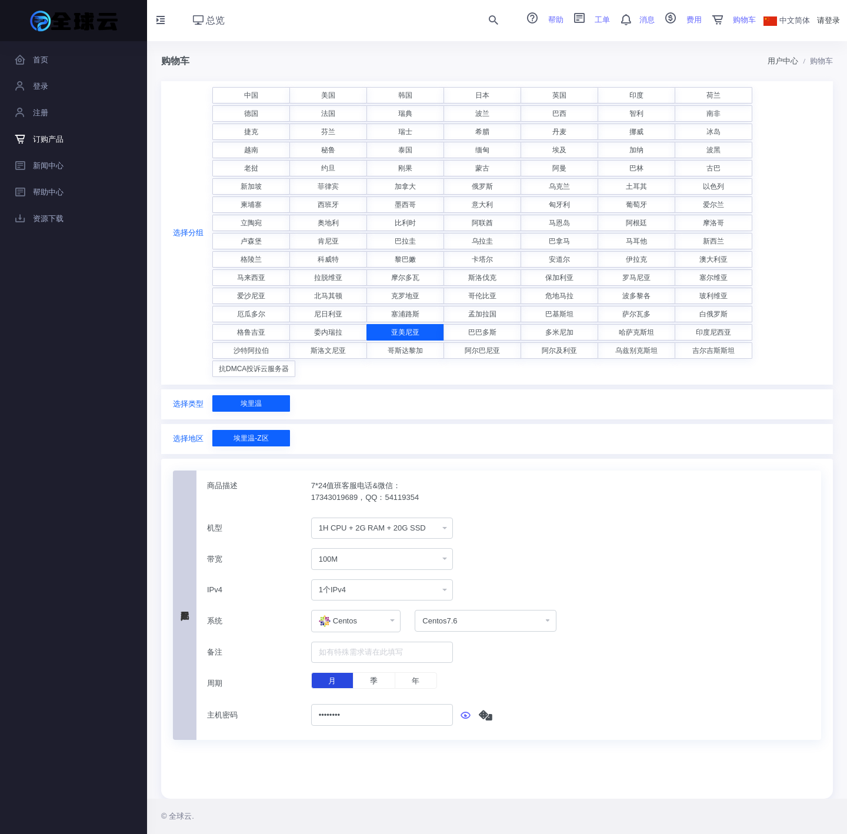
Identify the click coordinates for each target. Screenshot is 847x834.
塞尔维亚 (713, 277)
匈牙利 (559, 205)
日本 (482, 95)
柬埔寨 (251, 205)
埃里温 (251, 403)
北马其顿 (328, 296)
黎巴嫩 (405, 259)
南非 (713, 113)
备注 (214, 652)
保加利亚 (559, 277)
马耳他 (636, 241)
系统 (214, 620)
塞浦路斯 (405, 314)
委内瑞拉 (328, 332)
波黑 (713, 150)
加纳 (636, 150)
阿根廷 (636, 223)
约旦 (328, 168)
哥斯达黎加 (405, 350)
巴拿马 (559, 241)
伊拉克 (636, 259)
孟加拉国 (482, 314)
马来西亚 (251, 277)
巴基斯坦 (559, 314)
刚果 (405, 168)
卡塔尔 (482, 259)
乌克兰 (559, 186)
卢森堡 (251, 241)
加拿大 (405, 186)
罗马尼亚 (636, 277)
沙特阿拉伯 (251, 350)
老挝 (251, 168)
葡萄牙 (636, 205)
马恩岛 (559, 223)
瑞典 (405, 113)
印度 (636, 95)
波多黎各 (636, 296)
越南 (251, 150)
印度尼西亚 (713, 332)
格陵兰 (251, 259)
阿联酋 (482, 223)
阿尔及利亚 (559, 350)
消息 (633, 19)
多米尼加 (559, 332)
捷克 (251, 132)
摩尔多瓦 (405, 277)
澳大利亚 (713, 259)
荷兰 (713, 95)
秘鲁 (328, 150)
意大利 (482, 205)
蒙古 (482, 168)
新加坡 (251, 186)
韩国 (405, 95)
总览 (209, 20)
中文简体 (787, 20)
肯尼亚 (328, 241)
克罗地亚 (405, 296)
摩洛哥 (713, 223)
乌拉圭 (482, 241)
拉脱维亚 (328, 277)
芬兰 (328, 132)
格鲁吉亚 (251, 332)
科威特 (328, 259)
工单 (588, 19)
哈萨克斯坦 (636, 332)
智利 (636, 113)
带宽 (214, 559)
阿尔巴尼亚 (482, 350)
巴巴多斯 (482, 332)
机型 (214, 527)
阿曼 (559, 168)
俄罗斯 (482, 186)
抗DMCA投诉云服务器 (254, 369)
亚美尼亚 (405, 332)
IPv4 (214, 589)
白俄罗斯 (713, 314)
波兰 (482, 113)
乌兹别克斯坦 (636, 350)
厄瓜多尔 (251, 314)
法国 (328, 113)
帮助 (541, 19)
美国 (328, 95)
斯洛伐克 (482, 277)
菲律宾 (328, 186)
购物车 (730, 19)
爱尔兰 (713, 205)
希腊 (482, 132)
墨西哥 (405, 205)
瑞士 (405, 132)
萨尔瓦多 (636, 314)
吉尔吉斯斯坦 (713, 350)
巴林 (636, 168)
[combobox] (382, 528)
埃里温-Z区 (251, 438)
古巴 (713, 168)
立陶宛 (251, 223)
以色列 (713, 186)
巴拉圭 (405, 241)
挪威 (636, 132)
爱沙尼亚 (251, 296)
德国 (251, 113)
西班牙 (328, 205)
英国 (559, 95)
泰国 (405, 150)
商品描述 (222, 485)
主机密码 (222, 714)
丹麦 (559, 132)
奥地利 (328, 223)
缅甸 (482, 150)
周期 (214, 683)
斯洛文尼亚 (328, 350)
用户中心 (783, 60)
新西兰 (713, 241)
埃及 (559, 150)
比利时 (405, 223)
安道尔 (559, 259)
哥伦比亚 (482, 296)
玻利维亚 (713, 296)
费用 (679, 19)
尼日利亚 (328, 314)
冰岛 (713, 132)
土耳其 (636, 186)
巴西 (559, 113)
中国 (251, 95)
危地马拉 (559, 296)
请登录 (828, 20)
